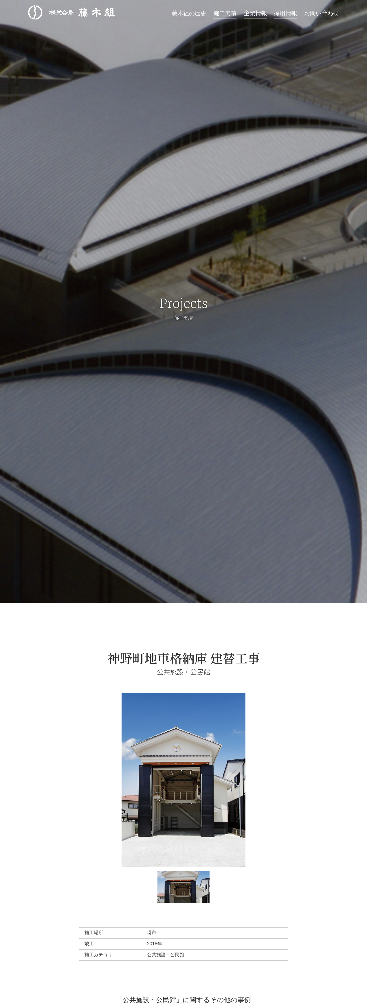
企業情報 (255, 13)
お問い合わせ (321, 13)
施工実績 (224, 13)
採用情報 (285, 13)
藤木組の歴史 (189, 13)
